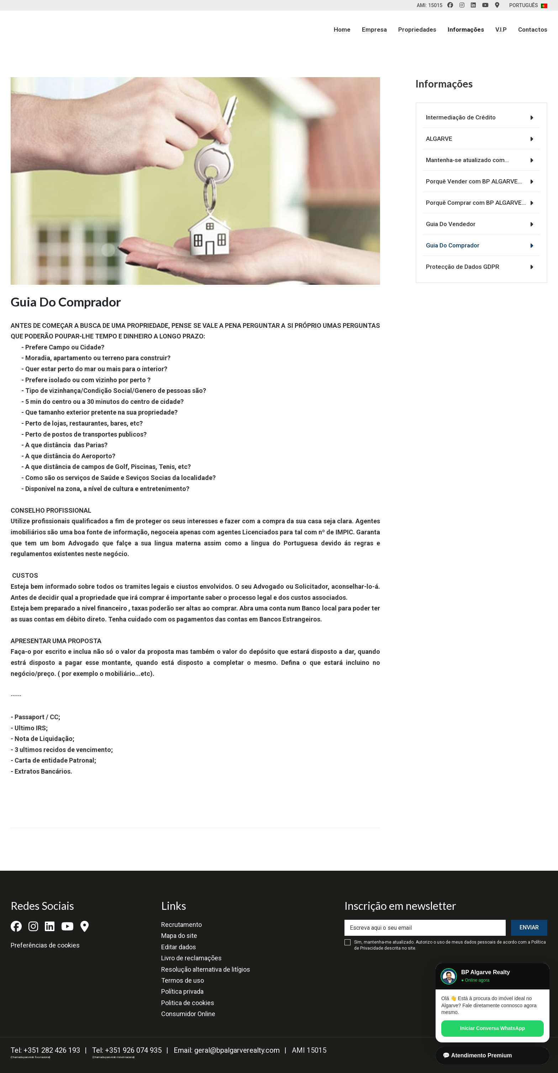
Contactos (532, 29)
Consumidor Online (188, 1014)
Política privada (182, 991)
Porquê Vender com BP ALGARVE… (471, 181)
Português (528, 5)
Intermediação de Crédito (458, 117)
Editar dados (178, 947)
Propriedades (417, 29)
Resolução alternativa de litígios (205, 969)
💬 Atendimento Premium (477, 1055)
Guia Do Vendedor (448, 224)
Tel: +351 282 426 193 (45, 1050)
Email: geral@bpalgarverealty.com (227, 1050)
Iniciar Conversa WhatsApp (492, 1028)
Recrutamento (181, 924)
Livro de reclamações (191, 958)
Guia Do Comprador (450, 245)
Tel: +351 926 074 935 (127, 1050)
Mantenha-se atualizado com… (464, 160)
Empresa (374, 29)
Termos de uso (182, 980)
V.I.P (501, 29)
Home (342, 29)
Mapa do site (179, 935)
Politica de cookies (187, 1003)
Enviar (529, 927)
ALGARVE (436, 138)
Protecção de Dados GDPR (459, 266)
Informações (466, 29)
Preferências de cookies (45, 945)
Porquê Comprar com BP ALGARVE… (473, 202)
